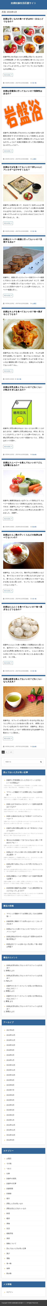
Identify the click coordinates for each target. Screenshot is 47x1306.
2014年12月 (11, 1125)
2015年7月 (10, 1090)
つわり (9, 1168)
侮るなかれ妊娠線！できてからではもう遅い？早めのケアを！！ (24, 841)
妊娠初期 (10, 1188)
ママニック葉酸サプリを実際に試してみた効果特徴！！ (24, 793)
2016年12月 (11, 1035)
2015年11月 (11, 1070)
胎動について (11, 1243)
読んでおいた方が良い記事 (16, 1248)
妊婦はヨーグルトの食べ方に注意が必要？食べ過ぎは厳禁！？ (24, 853)
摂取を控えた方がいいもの (16, 1208)
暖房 (8, 1218)
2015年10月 (11, 1075)
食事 (8, 1268)
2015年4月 (10, 1105)
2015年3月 (10, 1110)
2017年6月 (10, 1030)
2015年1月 (10, 1120)
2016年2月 (10, 1055)
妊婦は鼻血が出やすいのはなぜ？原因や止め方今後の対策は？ (24, 938)
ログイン (10, 1292)
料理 (8, 1213)
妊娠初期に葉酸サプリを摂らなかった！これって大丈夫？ (24, 922)
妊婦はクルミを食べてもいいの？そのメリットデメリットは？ (24, 930)
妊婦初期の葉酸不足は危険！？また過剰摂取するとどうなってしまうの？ (24, 889)
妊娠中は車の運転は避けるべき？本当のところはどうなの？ (24, 829)
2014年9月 (10, 1140)
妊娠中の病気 (11, 1178)
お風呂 (34, 159)
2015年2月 (10, 1115)
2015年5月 (10, 1100)
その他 (9, 1163)
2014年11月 (11, 1130)
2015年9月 (10, 1080)
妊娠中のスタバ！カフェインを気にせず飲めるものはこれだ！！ (24, 987)
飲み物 (34, 454)
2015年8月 (10, 1085)
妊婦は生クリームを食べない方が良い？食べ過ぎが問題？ (24, 945)
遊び (8, 1253)
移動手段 (10, 1233)
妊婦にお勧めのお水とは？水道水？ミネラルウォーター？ (24, 817)
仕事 (8, 1173)
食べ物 (34, 83)
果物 (8, 1223)
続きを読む (7, 75)
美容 (8, 1238)
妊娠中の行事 (11, 1183)
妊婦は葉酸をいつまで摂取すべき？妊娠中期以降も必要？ (24, 877)
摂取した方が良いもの (15, 1203)
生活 (8, 1228)
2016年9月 (10, 1050)
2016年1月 (10, 1060)
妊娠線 (9, 1193)
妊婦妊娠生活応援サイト (23, 3)
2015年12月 (11, 1065)
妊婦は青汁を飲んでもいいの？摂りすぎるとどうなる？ (24, 865)
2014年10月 (11, 1135)
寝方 (8, 1198)
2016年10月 (11, 1045)
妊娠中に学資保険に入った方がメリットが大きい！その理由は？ (24, 781)
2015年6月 (10, 1095)
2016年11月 (11, 1040)
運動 (8, 1258)
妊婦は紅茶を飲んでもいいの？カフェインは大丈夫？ (24, 966)
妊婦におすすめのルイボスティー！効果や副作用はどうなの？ (24, 805)
